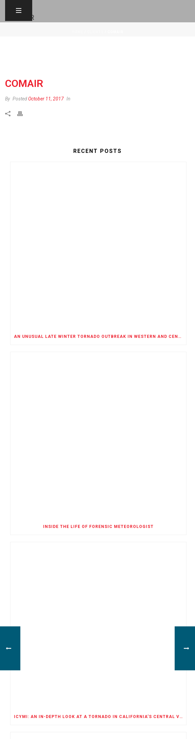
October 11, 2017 (46, 98)
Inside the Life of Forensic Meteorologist (98, 526)
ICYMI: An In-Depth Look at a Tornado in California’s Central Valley (100, 716)
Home (77, 32)
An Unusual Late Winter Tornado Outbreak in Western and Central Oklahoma (100, 336)
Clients (95, 32)
